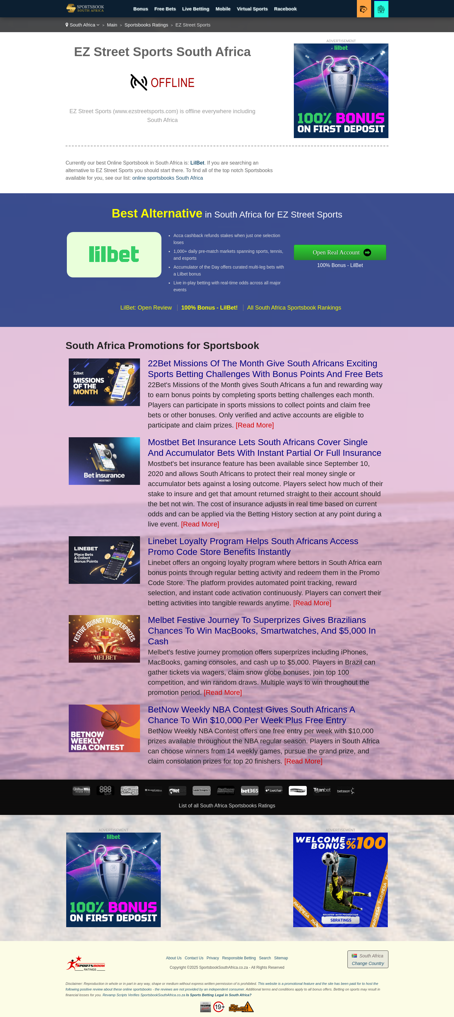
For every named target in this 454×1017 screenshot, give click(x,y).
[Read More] (255, 425)
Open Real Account (339, 252)
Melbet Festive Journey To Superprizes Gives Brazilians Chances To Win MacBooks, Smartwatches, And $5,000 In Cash (262, 630)
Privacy (213, 958)
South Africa (83, 24)
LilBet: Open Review (146, 310)
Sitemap (281, 958)
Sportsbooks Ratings (146, 24)
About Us (174, 958)
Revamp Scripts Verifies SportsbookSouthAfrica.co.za (143, 995)
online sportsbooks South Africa (167, 178)
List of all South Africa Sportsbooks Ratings (227, 805)
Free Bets (165, 8)
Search (265, 958)
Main (112, 24)
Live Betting (195, 8)
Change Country (368, 963)
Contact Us (194, 958)
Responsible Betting (239, 958)
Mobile (223, 8)
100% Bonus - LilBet (343, 264)
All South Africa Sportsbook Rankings (294, 310)
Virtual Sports (252, 8)
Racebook (285, 8)
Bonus (140, 8)
